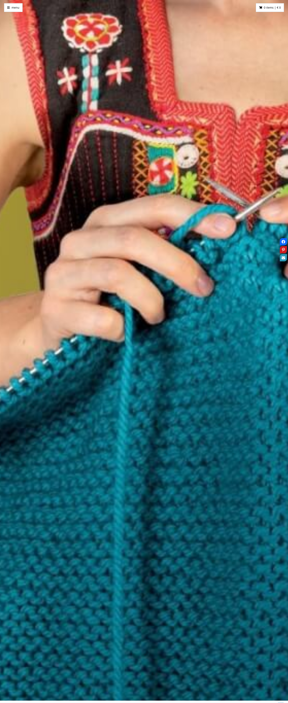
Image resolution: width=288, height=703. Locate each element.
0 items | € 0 (272, 7)
